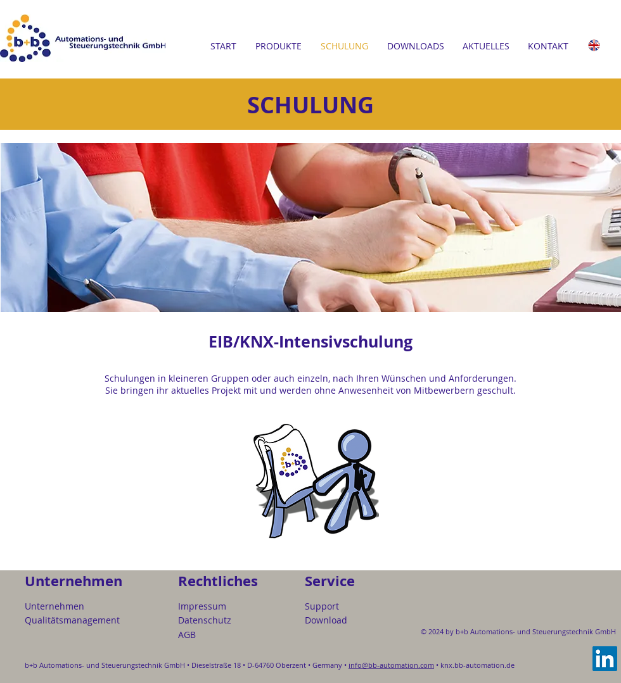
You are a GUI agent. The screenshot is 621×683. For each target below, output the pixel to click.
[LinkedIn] (604, 658)
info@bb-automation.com (391, 665)
